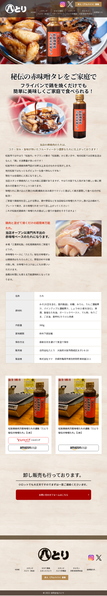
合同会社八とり (57, 593)
